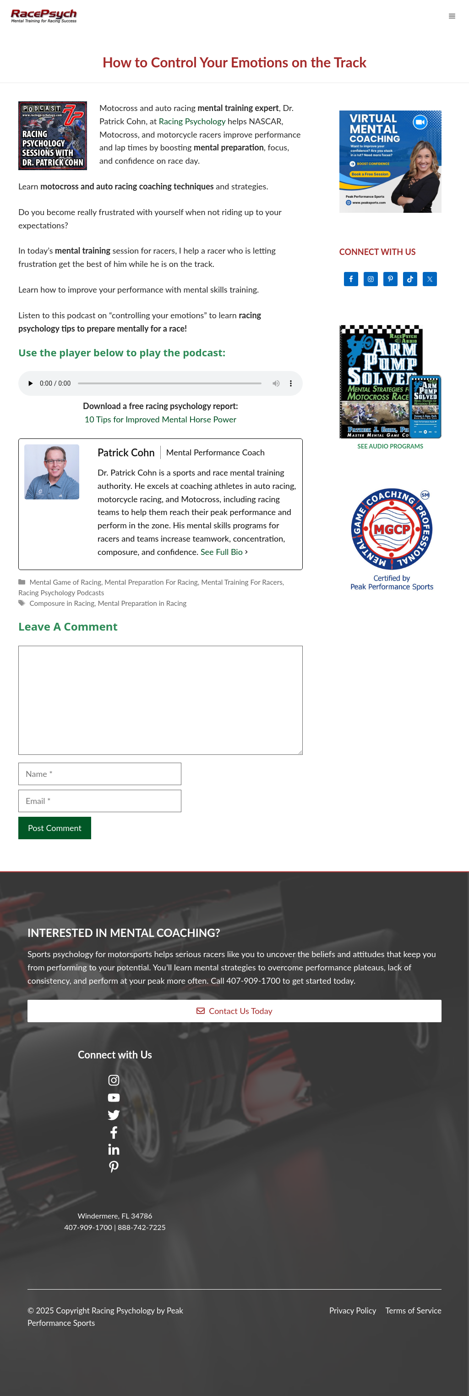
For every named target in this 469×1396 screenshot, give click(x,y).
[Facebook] (115, 1134)
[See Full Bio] (246, 552)
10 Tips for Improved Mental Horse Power (160, 419)
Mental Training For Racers (242, 582)
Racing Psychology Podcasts (61, 592)
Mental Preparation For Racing (151, 582)
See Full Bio (222, 552)
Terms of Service (414, 1310)
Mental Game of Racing (65, 582)
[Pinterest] (115, 1169)
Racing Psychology (193, 121)
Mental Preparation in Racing (142, 603)
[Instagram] (115, 1082)
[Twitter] (115, 1117)
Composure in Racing (61, 603)
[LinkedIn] (115, 1152)
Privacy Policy (352, 1310)
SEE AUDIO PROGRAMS (391, 446)
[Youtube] (115, 1099)
